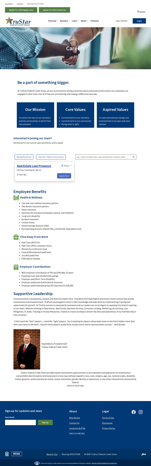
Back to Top (52, 454)
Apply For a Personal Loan (54, 10)
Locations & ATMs (77, 428)
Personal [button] (52, 21)
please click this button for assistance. (104, 463)
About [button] (83, 21)
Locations (9, 4)
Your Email (9, 417)
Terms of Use (108, 417)
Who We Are (74, 417)
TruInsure (94, 21)
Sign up (45, 422)
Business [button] (64, 21)
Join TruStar (121, 21)
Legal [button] (105, 411)
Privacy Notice (108, 428)
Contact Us (74, 423)
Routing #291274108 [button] (35, 4)
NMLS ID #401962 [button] (77, 433)
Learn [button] (74, 21)
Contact (20, 4)
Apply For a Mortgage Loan (21, 10)
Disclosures (107, 423)
